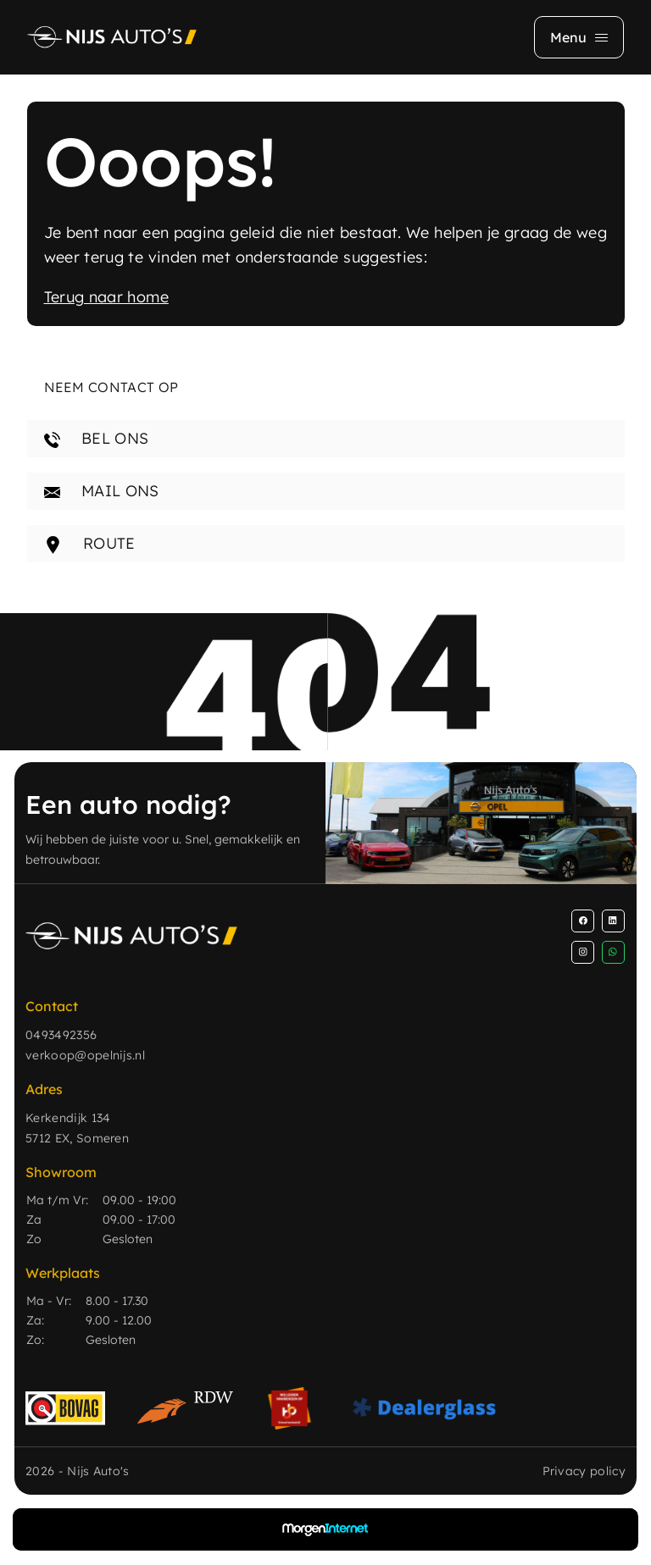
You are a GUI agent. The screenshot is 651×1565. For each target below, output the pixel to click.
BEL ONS (96, 438)
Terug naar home (106, 297)
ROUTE (90, 544)
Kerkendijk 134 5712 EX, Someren (77, 1128)
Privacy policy (584, 1471)
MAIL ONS (101, 490)
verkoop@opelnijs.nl (85, 1055)
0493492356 (61, 1034)
